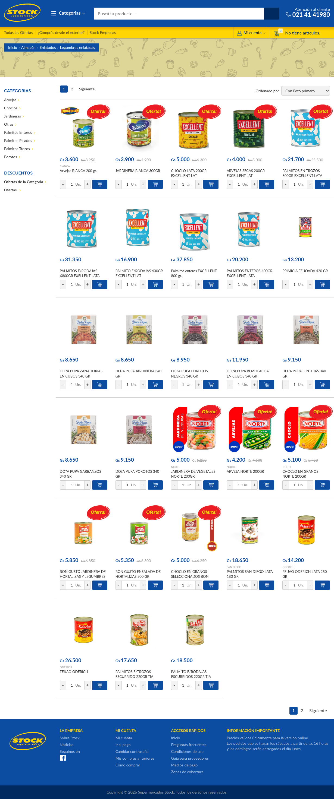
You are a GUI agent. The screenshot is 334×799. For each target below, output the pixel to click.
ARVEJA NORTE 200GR (245, 471)
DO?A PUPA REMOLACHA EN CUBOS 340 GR (248, 373)
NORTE (175, 466)
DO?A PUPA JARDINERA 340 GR (138, 373)
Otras (8, 124)
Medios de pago (184, 765)
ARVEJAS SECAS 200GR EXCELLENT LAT (246, 173)
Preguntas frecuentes (188, 744)
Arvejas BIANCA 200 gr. (78, 171)
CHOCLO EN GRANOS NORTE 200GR (300, 473)
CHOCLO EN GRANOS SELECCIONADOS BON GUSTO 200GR (189, 576)
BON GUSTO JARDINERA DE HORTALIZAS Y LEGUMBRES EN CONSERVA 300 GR (83, 576)
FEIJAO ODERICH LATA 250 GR (304, 574)
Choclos (10, 108)
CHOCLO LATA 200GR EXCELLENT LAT (189, 173)
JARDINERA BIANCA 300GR (138, 171)
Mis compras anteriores (135, 758)
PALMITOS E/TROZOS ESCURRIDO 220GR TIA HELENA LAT (134, 677)
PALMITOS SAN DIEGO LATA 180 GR (250, 574)
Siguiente (87, 89)
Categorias (68, 13)
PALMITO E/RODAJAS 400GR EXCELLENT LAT (139, 273)
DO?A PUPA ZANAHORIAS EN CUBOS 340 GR (81, 373)
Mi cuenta (251, 33)
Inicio (12, 47)
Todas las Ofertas (18, 32)
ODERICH (288, 567)
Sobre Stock (70, 737)
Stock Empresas (103, 32)
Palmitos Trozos (17, 148)
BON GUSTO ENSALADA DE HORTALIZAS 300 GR (138, 574)
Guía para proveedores (189, 758)
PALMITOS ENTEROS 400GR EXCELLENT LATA (249, 273)
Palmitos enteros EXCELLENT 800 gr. (194, 273)
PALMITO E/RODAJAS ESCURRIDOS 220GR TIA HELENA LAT (191, 677)
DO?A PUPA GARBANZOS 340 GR (80, 473)
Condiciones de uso (187, 751)
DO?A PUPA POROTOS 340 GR (137, 473)
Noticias (66, 744)
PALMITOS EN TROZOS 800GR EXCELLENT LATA (302, 173)
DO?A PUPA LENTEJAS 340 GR (304, 373)
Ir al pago (123, 744)
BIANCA (65, 166)
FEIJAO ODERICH (74, 672)
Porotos (10, 156)
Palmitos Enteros (18, 132)
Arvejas (10, 99)
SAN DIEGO (234, 567)
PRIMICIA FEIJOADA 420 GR (305, 271)
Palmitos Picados (18, 140)
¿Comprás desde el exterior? (61, 32)
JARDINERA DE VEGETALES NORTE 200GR (193, 473)
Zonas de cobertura (187, 771)
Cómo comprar (128, 765)
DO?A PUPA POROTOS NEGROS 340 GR (189, 373)
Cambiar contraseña (132, 751)
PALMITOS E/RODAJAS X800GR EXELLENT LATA (80, 273)
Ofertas (11, 190)
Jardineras (12, 116)
